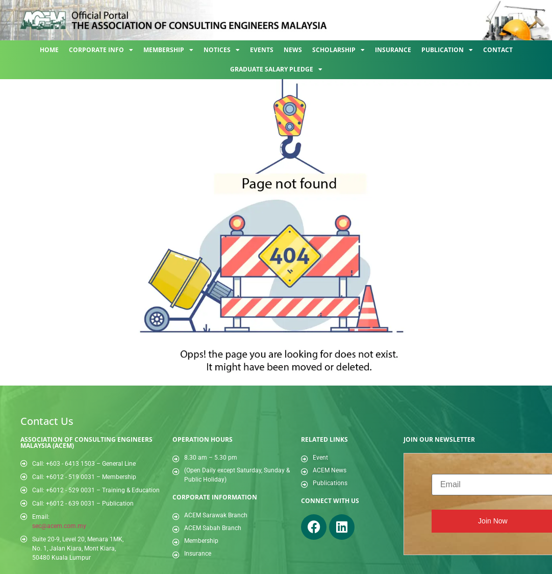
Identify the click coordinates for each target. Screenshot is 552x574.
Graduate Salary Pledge (276, 69)
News (293, 49)
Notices (222, 50)
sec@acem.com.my (59, 526)
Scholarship (338, 50)
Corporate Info (101, 50)
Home (49, 49)
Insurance (393, 49)
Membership (168, 50)
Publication (447, 50)
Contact (498, 49)
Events (261, 49)
